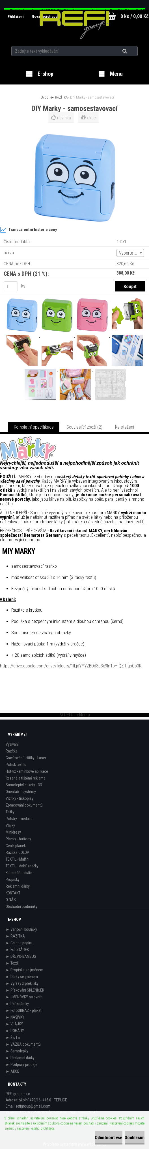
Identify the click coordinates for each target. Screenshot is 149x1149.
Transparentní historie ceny (28, 230)
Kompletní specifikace (34, 427)
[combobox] (130, 253)
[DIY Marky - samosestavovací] (22, 299)
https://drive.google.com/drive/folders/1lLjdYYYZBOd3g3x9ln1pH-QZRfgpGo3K (70, 666)
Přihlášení (16, 16)
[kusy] (11, 286)
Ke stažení (124, 427)
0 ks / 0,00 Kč (134, 16)
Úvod (45, 97)
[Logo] (74, 25)
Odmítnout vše (108, 1137)
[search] (132, 51)
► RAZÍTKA (59, 97)
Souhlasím (134, 1137)
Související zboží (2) (84, 427)
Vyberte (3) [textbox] (129, 253)
